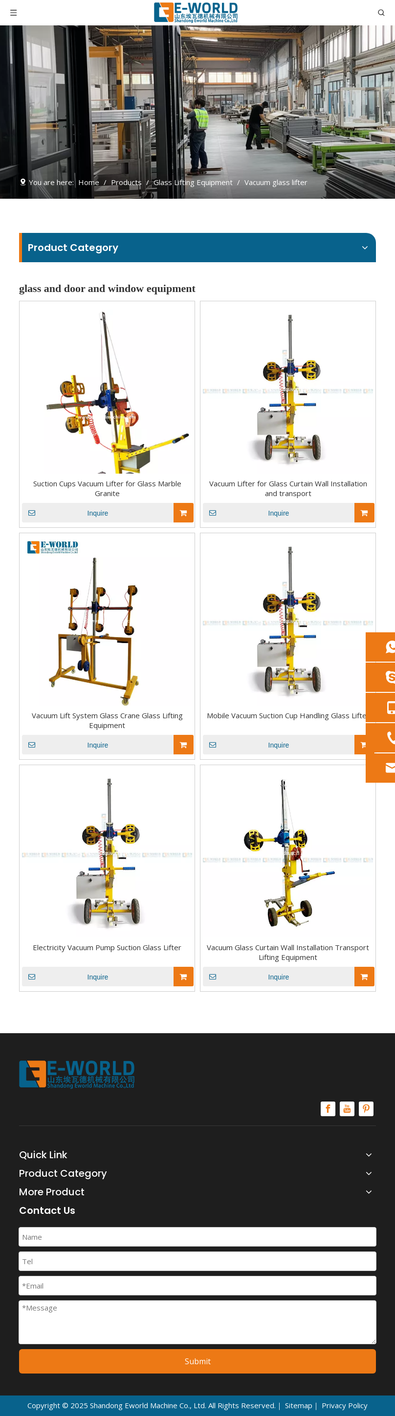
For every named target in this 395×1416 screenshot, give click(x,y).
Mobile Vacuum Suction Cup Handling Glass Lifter (288, 715)
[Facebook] (328, 1109)
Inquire (65, 512)
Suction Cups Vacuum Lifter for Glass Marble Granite (107, 488)
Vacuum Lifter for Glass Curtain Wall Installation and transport (288, 488)
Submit (198, 1361)
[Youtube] (347, 1109)
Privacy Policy (345, 1405)
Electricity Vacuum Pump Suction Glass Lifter (107, 947)
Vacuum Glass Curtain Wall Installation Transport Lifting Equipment (288, 952)
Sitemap (298, 1405)
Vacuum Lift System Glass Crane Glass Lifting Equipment (107, 720)
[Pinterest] (366, 1109)
